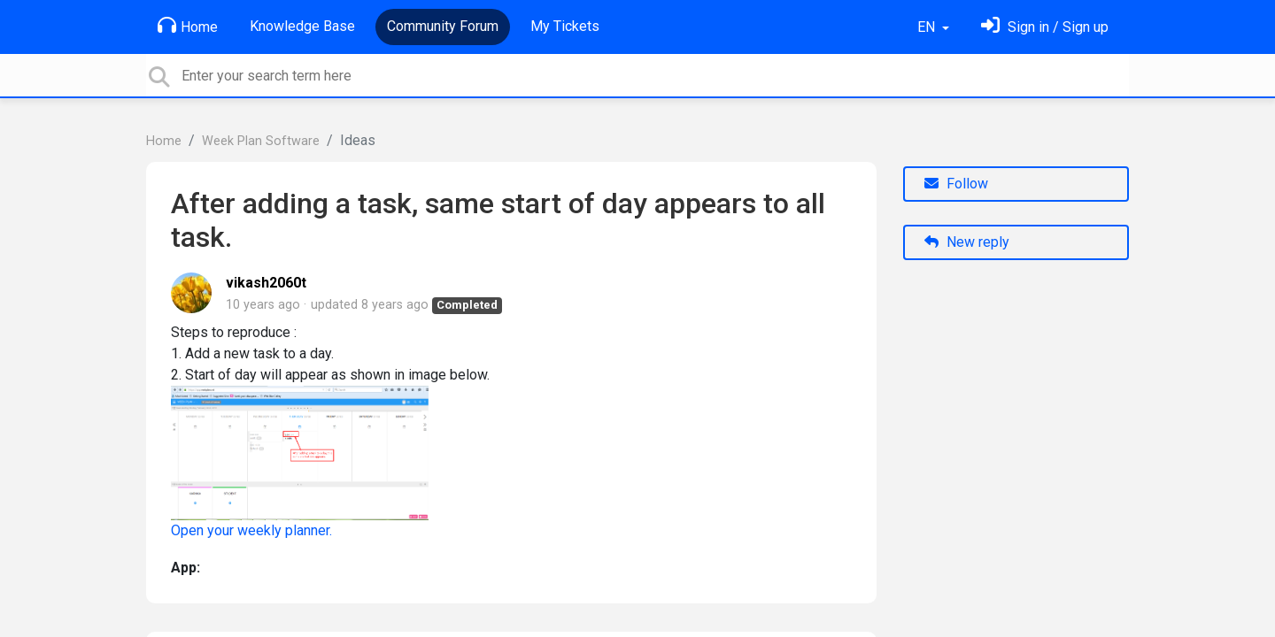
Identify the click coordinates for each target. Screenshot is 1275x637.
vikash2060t (266, 282)
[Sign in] (1045, 27)
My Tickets (564, 26)
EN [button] (928, 27)
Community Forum (442, 26)
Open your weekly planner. (251, 530)
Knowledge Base (302, 26)
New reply (966, 242)
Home (188, 25)
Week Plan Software (261, 141)
